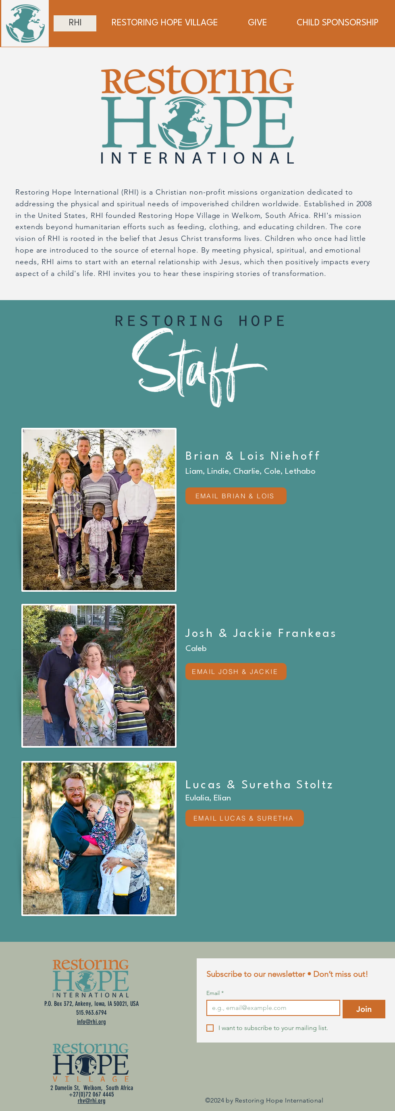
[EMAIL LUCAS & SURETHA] (244, 818)
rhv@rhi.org (92, 1101)
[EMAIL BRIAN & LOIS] (236, 495)
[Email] (271, 1008)
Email (215, 993)
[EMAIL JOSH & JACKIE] (236, 671)
